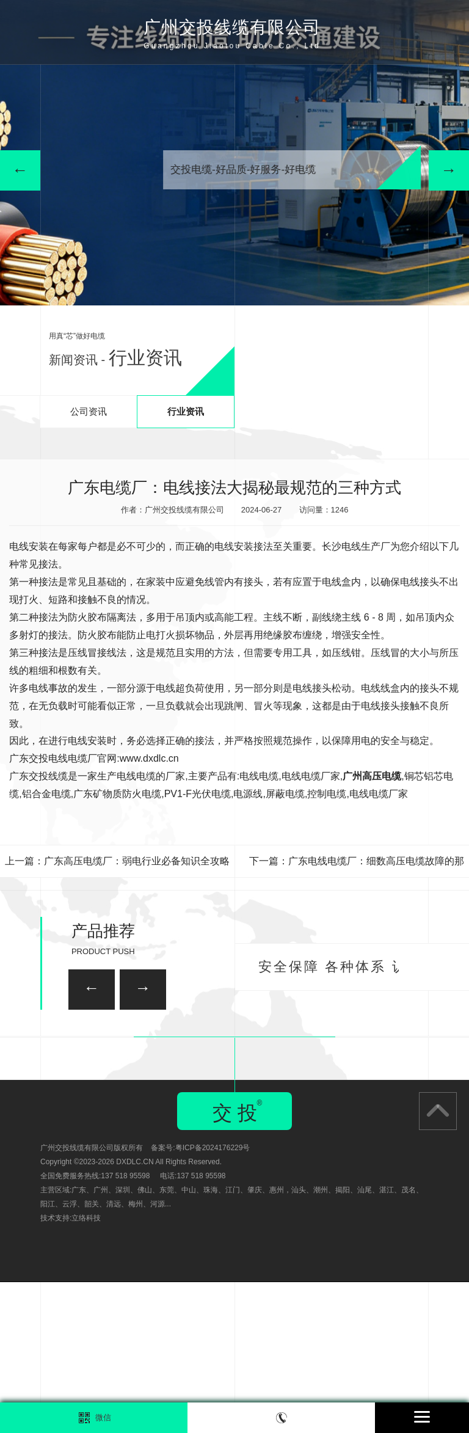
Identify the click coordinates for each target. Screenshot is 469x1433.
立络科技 (86, 1369)
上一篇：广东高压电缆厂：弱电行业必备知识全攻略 (117, 861)
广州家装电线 (169, 1046)
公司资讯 (88, 411)
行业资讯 (185, 411)
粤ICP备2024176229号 (212, 1298)
